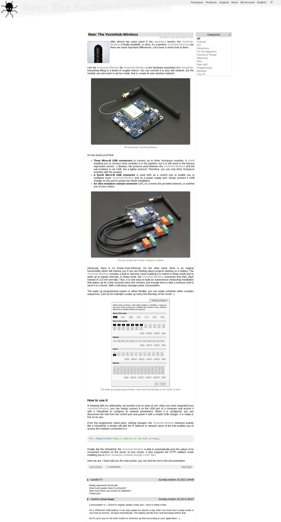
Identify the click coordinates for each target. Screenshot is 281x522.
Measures (202, 58)
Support (224, 2)
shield (191, 160)
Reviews (201, 71)
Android (201, 41)
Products (211, 2)
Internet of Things (207, 54)
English (261, 2)
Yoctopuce (197, 2)
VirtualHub (187, 67)
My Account (247, 2)
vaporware (160, 41)
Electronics (203, 48)
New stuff (202, 64)
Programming (204, 67)
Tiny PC (201, 74)
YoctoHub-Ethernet (178, 44)
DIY (199, 45)
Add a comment (95, 467)
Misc (199, 61)
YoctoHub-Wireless (134, 67)
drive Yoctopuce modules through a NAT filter (130, 455)
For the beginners (207, 51)
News (234, 2)
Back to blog (186, 467)
